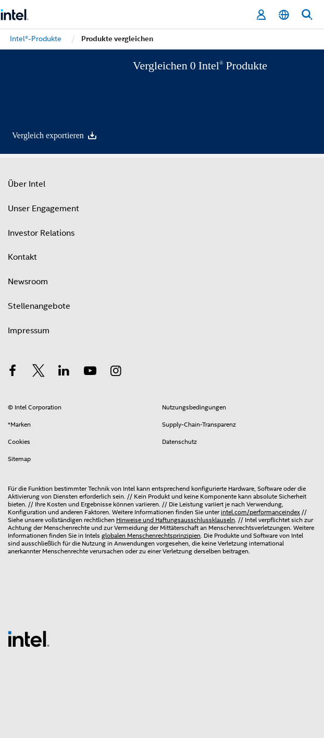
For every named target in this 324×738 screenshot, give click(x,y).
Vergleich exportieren (55, 135)
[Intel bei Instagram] (115, 372)
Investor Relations (41, 233)
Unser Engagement (43, 208)
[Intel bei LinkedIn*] (64, 372)
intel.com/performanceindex (260, 512)
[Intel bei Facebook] (12, 372)
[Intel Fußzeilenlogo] (28, 638)
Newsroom (28, 281)
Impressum (28, 330)
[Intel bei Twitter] (38, 372)
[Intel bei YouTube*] (90, 372)
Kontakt (22, 257)
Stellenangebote (39, 306)
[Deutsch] (284, 15)
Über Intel (26, 184)
